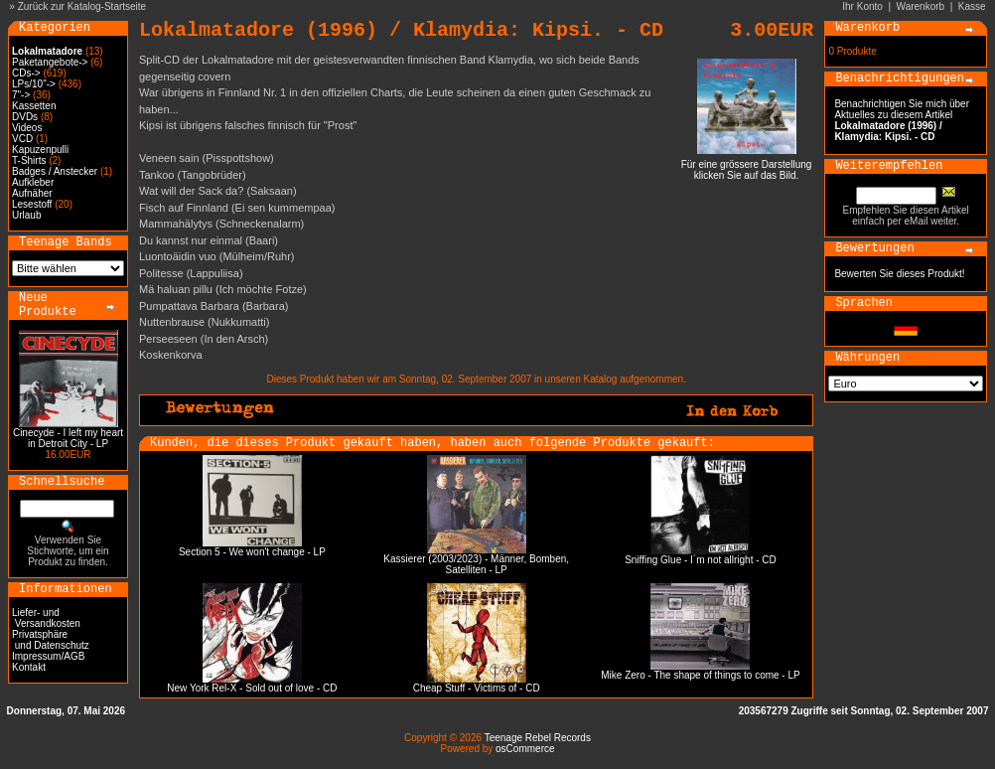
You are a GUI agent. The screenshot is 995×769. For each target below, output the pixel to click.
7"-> (21, 94)
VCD (22, 138)
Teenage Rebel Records (538, 737)
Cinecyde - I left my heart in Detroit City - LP (68, 438)
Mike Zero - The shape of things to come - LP (700, 675)
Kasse (972, 6)
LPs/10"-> (34, 83)
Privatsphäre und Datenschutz (50, 640)
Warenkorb (921, 6)
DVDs (25, 116)
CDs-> (26, 73)
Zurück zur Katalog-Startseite (82, 6)
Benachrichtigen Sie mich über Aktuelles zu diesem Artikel (901, 120)
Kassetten (34, 105)
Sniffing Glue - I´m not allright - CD (701, 559)
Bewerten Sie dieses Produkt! (899, 273)
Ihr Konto (862, 6)
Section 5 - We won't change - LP (252, 551)
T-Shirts (29, 160)
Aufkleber (33, 182)
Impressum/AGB (48, 656)
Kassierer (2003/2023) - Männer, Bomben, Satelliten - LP (476, 564)
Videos (27, 127)
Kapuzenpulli (40, 149)
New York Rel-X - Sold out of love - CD (252, 688)
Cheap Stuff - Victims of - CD (476, 688)
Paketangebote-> (49, 62)
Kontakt (29, 667)
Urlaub (26, 215)
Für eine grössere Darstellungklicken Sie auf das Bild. (746, 165)
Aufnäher (32, 193)
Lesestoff (32, 204)
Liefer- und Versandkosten (46, 618)
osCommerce (525, 748)
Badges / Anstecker (54, 171)
